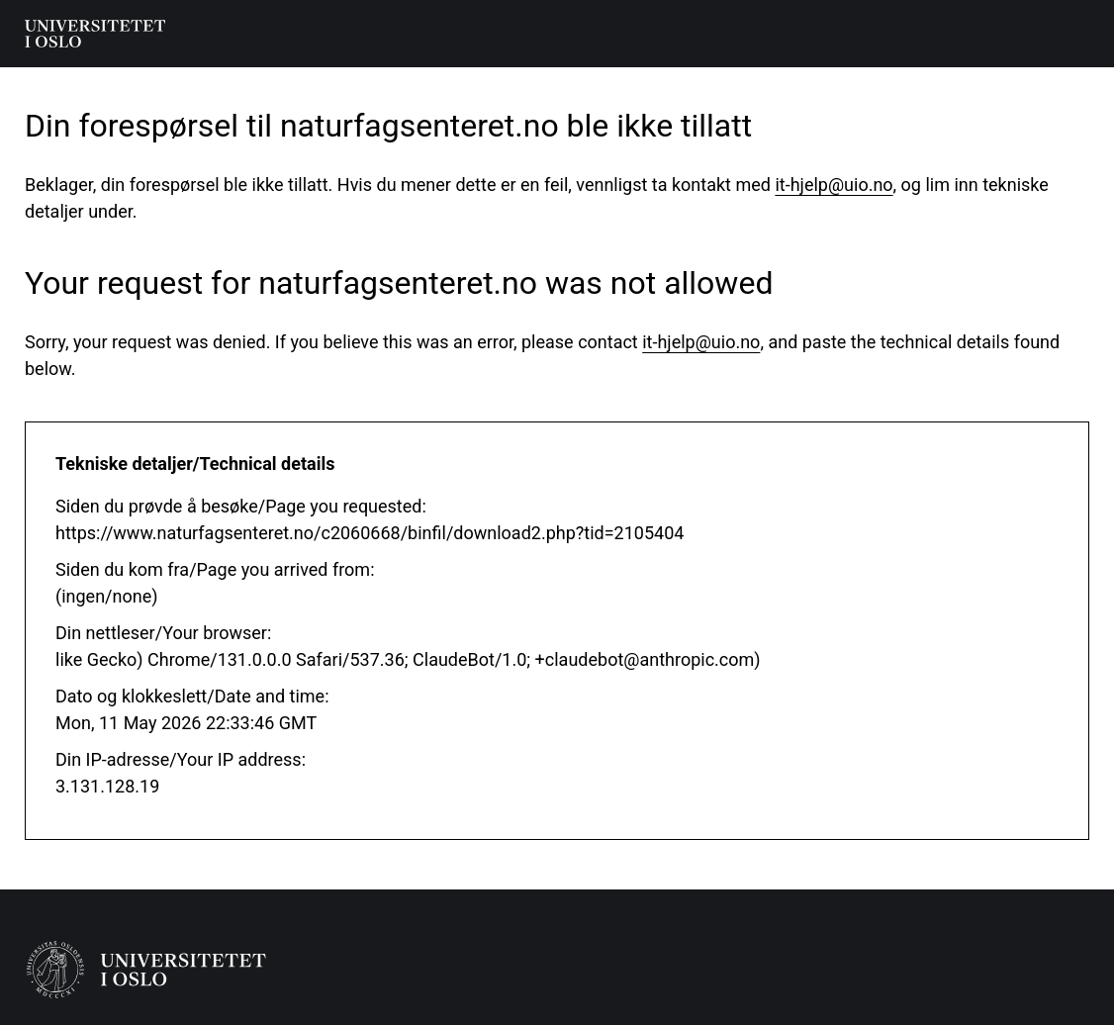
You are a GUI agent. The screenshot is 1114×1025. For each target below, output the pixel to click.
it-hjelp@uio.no (833, 184)
